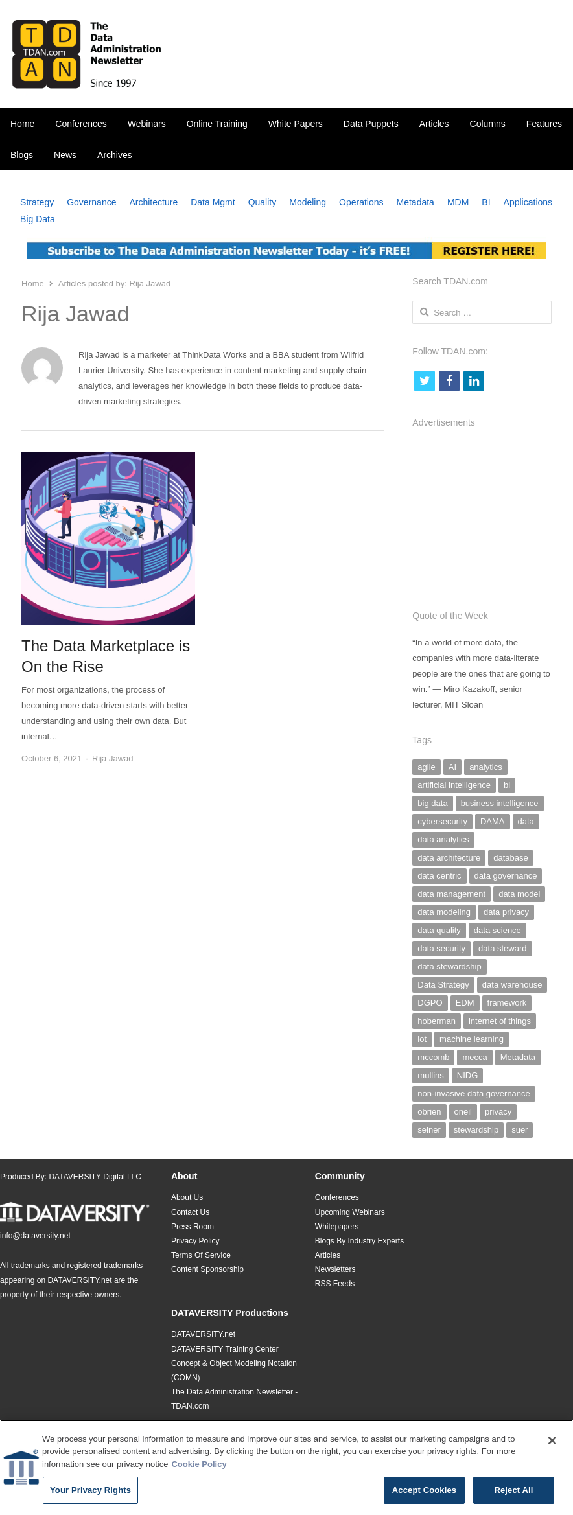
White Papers (295, 124)
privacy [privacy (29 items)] (498, 1111)
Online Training (217, 124)
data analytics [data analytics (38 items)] (443, 839)
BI (486, 202)
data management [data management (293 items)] (451, 894)
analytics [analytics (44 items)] (485, 767)
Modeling (307, 202)
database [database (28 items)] (510, 857)
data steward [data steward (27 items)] (502, 948)
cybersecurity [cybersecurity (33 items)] (442, 821)
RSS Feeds (335, 1283)
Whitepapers (336, 1226)
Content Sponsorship (207, 1269)
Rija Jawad (113, 758)
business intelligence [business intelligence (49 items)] (500, 803)
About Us (187, 1197)
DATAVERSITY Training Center (225, 1349)
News (65, 155)
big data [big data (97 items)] (432, 803)
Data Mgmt (213, 202)
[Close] (552, 1445)
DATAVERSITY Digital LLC (95, 1176)
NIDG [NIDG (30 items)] (467, 1075)
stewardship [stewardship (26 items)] (476, 1130)
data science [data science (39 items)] (497, 930)
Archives (114, 155)
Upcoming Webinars (350, 1212)
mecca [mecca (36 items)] (474, 1057)
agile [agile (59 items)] (426, 767)
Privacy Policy (195, 1240)
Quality (262, 202)
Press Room (192, 1226)
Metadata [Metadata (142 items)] (517, 1057)
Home (22, 124)
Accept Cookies (424, 1496)
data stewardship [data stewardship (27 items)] (449, 966)
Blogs (21, 155)
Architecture (153, 202)
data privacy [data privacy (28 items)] (506, 912)
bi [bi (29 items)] (507, 785)
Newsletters (335, 1269)
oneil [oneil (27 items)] (463, 1111)
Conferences (80, 124)
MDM (458, 202)
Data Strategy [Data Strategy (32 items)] (443, 984)
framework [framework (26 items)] (507, 1003)
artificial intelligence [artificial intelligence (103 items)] (454, 785)
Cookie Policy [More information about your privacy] (198, 1469)
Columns (488, 124)
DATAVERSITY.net (79, 1280)
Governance (91, 202)
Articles (434, 124)
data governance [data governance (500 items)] (505, 876)
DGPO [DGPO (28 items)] (429, 1003)
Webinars (147, 124)
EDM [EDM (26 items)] (465, 1003)
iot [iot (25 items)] (422, 1039)
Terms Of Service (201, 1255)
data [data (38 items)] (526, 821)
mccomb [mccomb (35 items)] (433, 1057)
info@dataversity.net (35, 1235)
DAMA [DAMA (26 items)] (492, 821)
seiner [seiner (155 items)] (428, 1130)
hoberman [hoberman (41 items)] (436, 1021)
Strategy (37, 202)
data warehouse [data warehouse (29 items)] (512, 984)
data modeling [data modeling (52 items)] (444, 912)
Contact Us (190, 1212)
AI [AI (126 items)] (452, 767)
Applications (528, 202)
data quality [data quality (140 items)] (439, 930)
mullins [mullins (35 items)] (430, 1075)
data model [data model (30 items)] (519, 894)
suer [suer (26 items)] (519, 1130)
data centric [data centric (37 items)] (439, 876)
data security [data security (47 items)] (441, 948)
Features (544, 124)
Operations (361, 202)
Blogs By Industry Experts (359, 1240)
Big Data (37, 219)
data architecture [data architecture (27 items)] (448, 857)
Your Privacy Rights (90, 1496)
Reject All (513, 1496)
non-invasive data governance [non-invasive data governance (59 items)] (473, 1093)
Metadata (415, 202)
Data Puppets (371, 124)
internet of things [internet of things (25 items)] (500, 1021)
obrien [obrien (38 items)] (429, 1111)
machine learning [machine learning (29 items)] (471, 1039)
